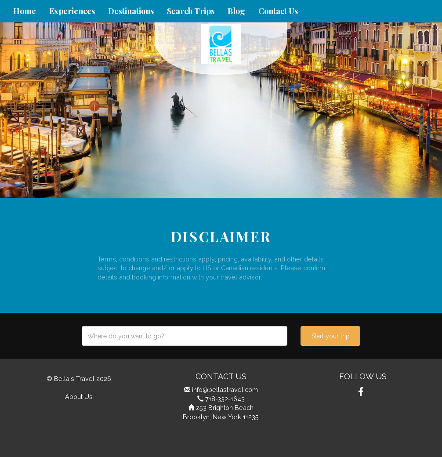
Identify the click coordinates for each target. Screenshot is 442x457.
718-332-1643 (225, 399)
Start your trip (331, 336)
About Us (79, 396)
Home (24, 11)
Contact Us (278, 11)
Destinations (131, 11)
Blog (236, 11)
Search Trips (190, 11)
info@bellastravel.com (225, 389)
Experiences (72, 11)
